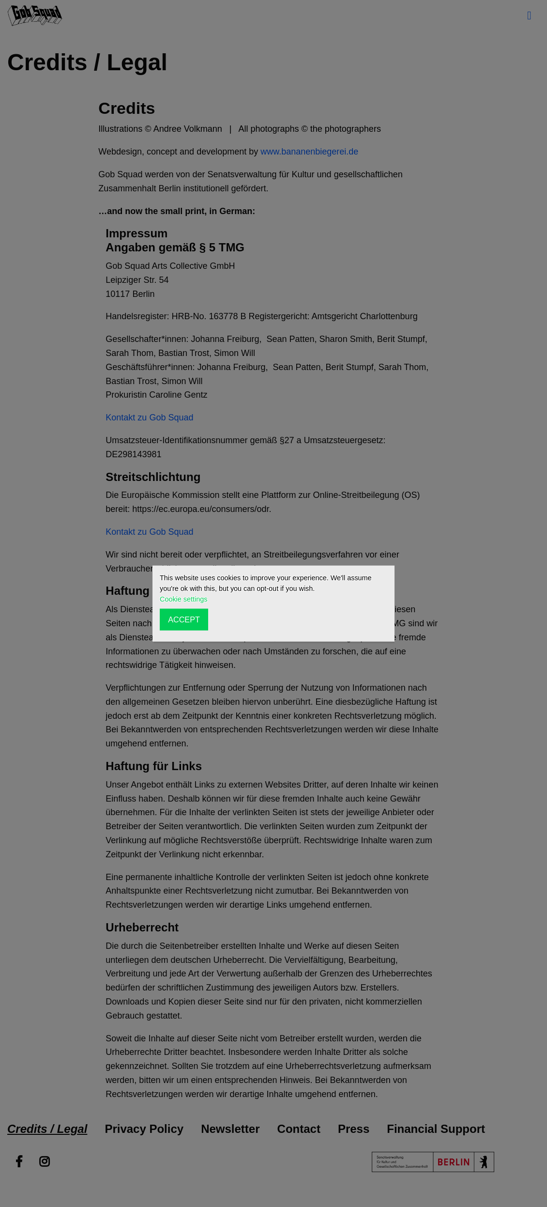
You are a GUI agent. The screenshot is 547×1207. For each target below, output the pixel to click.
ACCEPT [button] (184, 619)
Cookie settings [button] (183, 599)
